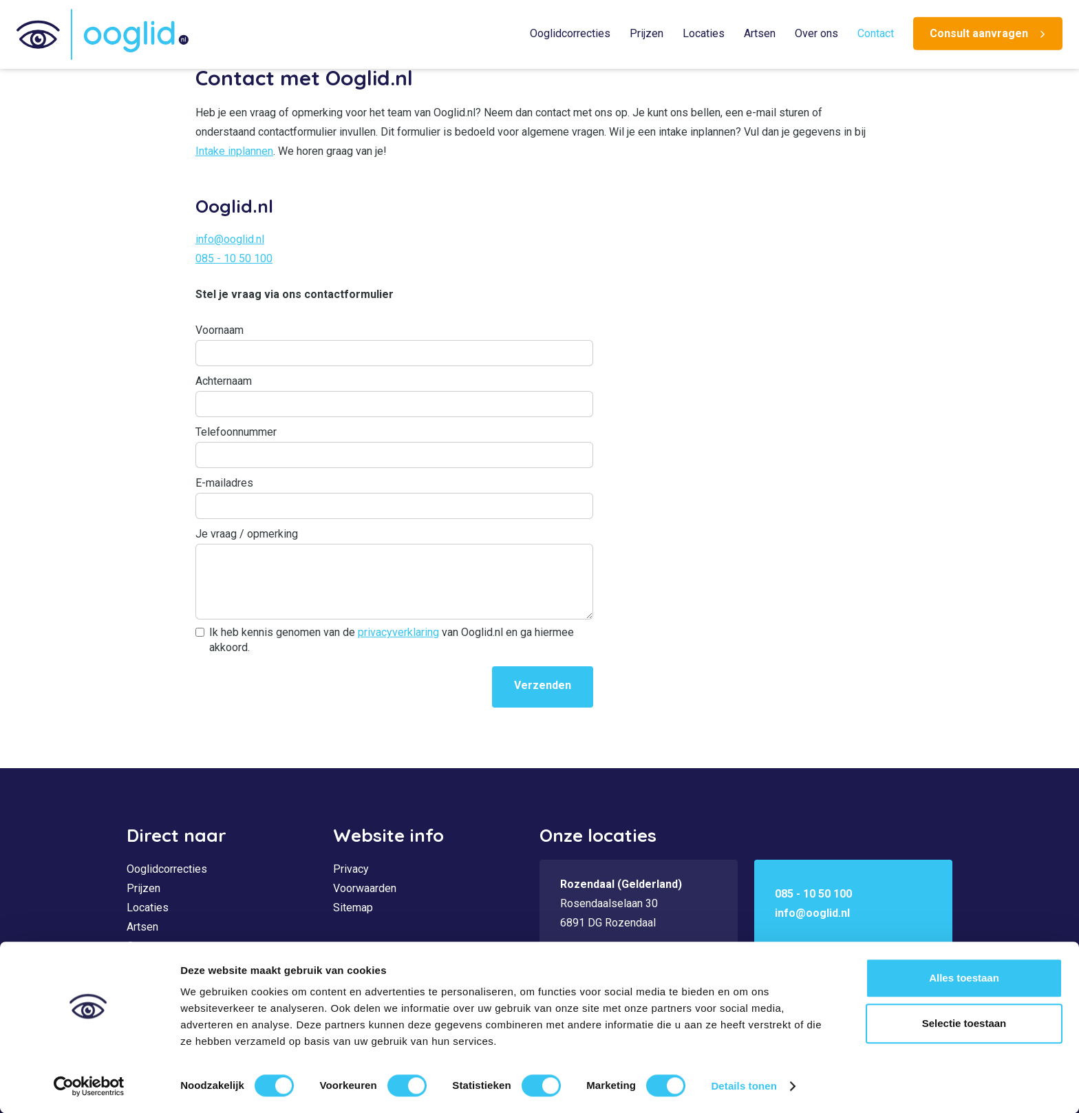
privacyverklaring (398, 632)
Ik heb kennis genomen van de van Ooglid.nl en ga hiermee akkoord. (391, 640)
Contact (875, 33)
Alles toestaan (964, 978)
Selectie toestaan (964, 1023)
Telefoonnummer (236, 431)
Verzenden (542, 685)
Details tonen (743, 1086)
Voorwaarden (364, 888)
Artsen (760, 33)
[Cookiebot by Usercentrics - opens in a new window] (89, 1086)
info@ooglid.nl (229, 239)
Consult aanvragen (979, 33)
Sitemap (353, 907)
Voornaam (219, 330)
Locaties (704, 33)
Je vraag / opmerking (246, 533)
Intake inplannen (234, 151)
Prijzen (646, 33)
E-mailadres (224, 482)
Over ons (816, 33)
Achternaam (223, 381)
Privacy (351, 869)
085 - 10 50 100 (234, 258)
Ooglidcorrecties (570, 33)
